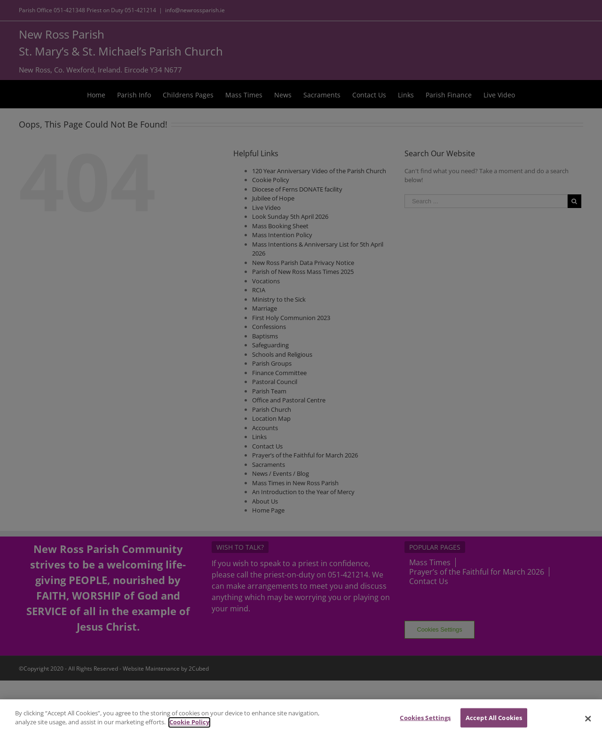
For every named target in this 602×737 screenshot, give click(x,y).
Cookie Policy (189, 729)
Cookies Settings (425, 725)
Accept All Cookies (494, 725)
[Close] (588, 725)
